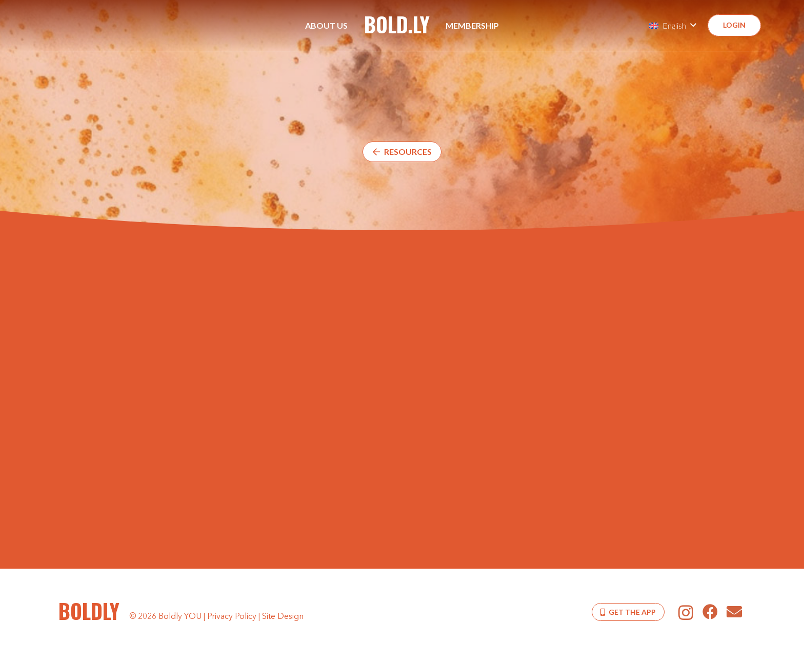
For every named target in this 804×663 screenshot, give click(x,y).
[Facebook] (709, 611)
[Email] (734, 611)
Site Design (283, 617)
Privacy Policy (231, 617)
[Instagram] (685, 612)
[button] (672, 25)
